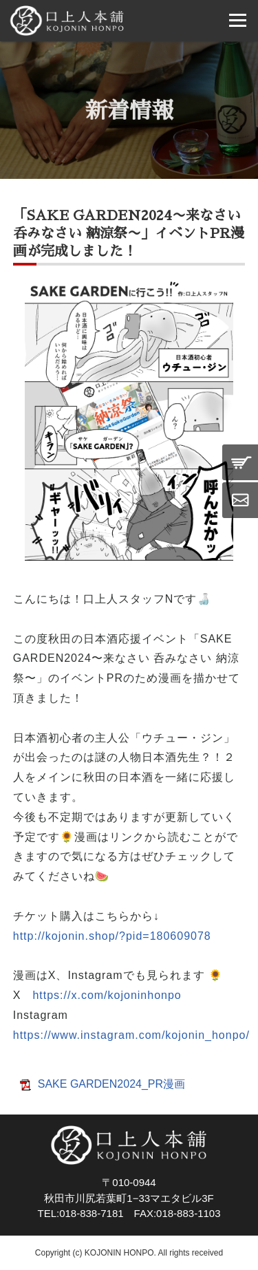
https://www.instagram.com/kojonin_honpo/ (131, 1035)
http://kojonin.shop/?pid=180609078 (112, 936)
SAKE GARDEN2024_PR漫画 (111, 1084)
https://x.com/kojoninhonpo (106, 995)
